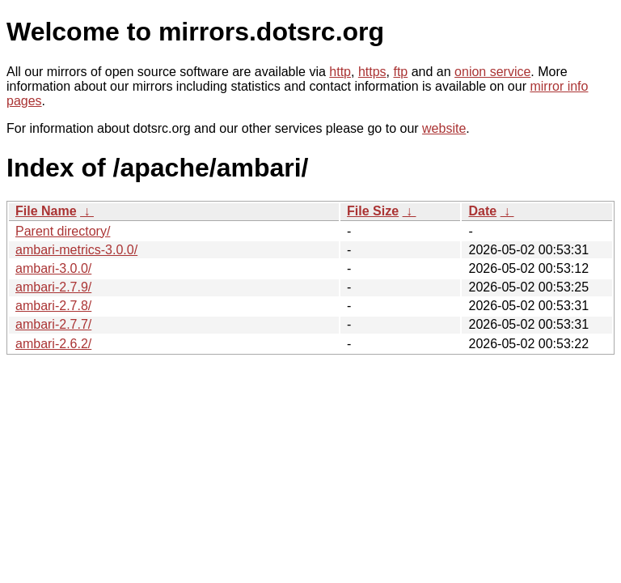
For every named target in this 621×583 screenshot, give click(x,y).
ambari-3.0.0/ (53, 268)
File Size (373, 211)
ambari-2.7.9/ (53, 287)
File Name (46, 211)
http (340, 72)
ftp (400, 72)
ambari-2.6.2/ (53, 344)
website (444, 128)
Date (482, 211)
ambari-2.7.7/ (53, 324)
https (372, 72)
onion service (492, 72)
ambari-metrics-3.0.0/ (76, 250)
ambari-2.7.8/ (53, 306)
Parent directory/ (62, 231)
